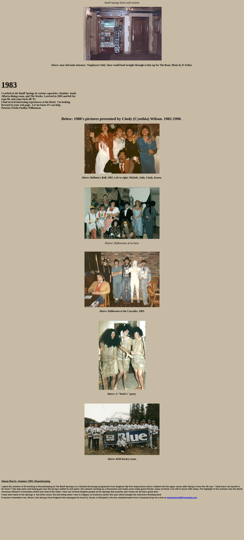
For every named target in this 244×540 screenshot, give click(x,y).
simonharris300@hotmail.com (182, 498)
